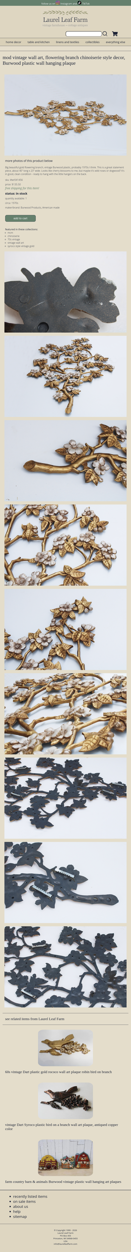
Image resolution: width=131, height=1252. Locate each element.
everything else (115, 42)
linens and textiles (67, 42)
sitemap (20, 1216)
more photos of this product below (29, 161)
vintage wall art (16, 242)
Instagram (66, 3)
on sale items (24, 1201)
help (17, 1211)
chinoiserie (14, 236)
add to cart (20, 218)
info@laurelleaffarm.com (65, 1244)
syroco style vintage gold (21, 246)
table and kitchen (39, 42)
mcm (10, 232)
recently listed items (30, 1196)
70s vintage (14, 239)
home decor (13, 42)
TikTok (86, 3)
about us (20, 1206)
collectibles (93, 42)
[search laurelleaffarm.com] (105, 34)
